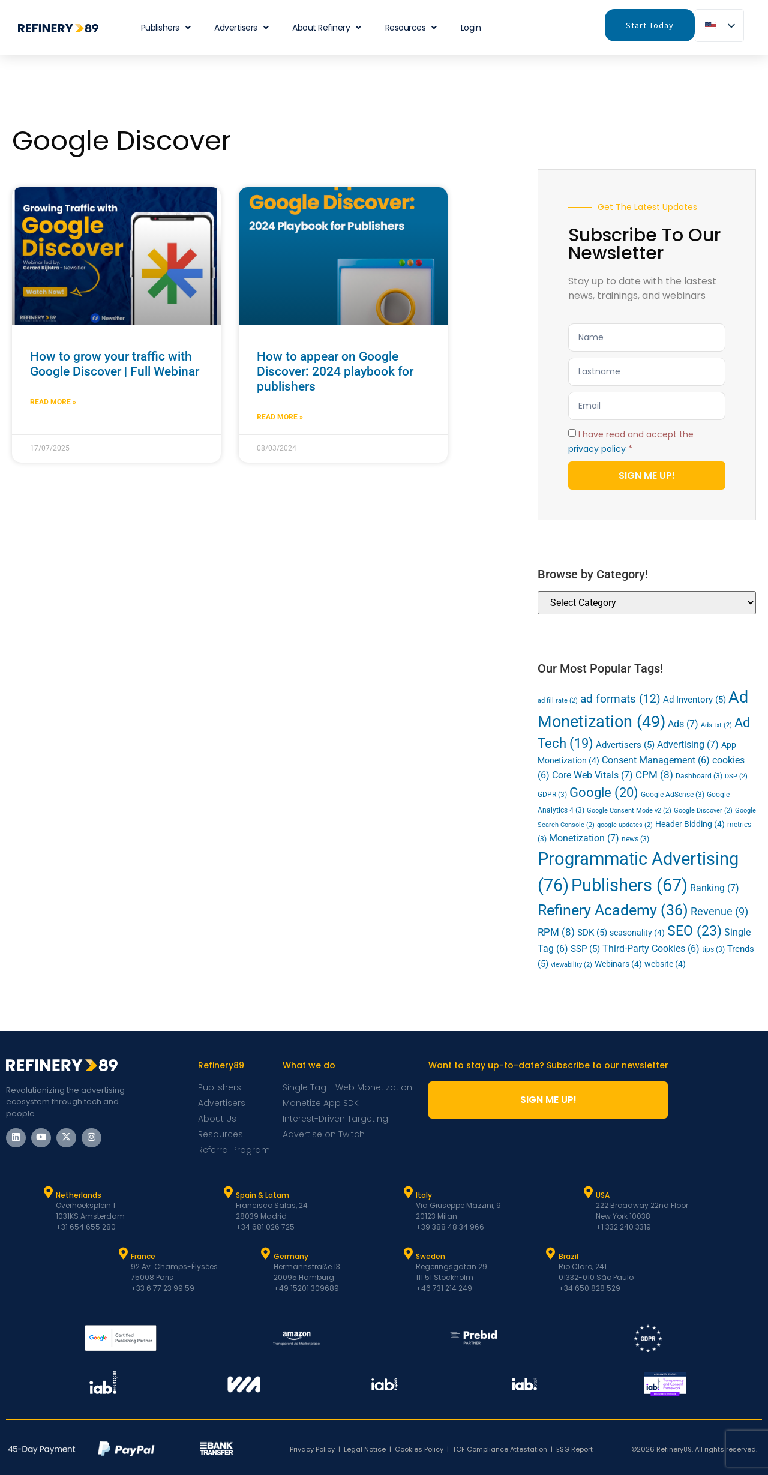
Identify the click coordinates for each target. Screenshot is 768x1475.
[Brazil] (551, 1254)
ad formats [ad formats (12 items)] (620, 699)
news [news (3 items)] (635, 839)
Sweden (430, 1256)
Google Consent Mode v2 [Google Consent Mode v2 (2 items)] (629, 810)
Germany (291, 1256)
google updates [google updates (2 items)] (625, 825)
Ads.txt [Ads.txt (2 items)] (716, 725)
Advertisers (241, 27)
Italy (424, 1195)
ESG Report (574, 1449)
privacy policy (597, 449)
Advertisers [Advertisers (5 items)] (625, 744)
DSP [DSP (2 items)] (736, 776)
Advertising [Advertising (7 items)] (688, 744)
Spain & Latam (262, 1195)
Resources (411, 27)
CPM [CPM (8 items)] (654, 775)
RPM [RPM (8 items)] (556, 932)
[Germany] (266, 1254)
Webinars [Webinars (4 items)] (618, 964)
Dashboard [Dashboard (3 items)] (699, 776)
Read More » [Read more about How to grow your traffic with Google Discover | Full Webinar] (53, 402)
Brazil (568, 1256)
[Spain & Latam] (228, 1192)
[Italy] (408, 1192)
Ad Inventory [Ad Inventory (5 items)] (694, 699)
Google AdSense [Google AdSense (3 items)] (672, 794)
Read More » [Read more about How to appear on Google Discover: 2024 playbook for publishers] (280, 417)
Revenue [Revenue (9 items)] (719, 912)
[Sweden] (408, 1254)
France (143, 1256)
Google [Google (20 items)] (603, 792)
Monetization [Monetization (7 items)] (584, 838)
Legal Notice (365, 1449)
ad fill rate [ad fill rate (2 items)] (558, 700)
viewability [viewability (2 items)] (571, 965)
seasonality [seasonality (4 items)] (637, 932)
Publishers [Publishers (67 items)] (629, 885)
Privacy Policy (312, 1449)
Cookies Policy (419, 1449)
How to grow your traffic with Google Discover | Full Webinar (114, 364)
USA (603, 1195)
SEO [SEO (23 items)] (694, 931)
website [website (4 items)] (665, 964)
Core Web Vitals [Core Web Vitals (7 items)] (592, 775)
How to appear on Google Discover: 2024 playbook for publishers (335, 371)
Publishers (166, 27)
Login (471, 28)
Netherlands (78, 1195)
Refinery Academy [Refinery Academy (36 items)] (613, 910)
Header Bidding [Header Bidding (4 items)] (690, 824)
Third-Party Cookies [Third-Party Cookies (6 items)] (651, 948)
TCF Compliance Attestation (499, 1449)
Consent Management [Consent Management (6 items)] (656, 760)
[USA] (588, 1192)
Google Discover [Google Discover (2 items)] (703, 810)
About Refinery (326, 27)
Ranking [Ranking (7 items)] (714, 888)
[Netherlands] (48, 1192)
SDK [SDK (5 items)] (592, 932)
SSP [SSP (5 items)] (585, 948)
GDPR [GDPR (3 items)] (552, 794)
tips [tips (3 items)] (713, 949)
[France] (123, 1254)
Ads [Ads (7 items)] (683, 724)
